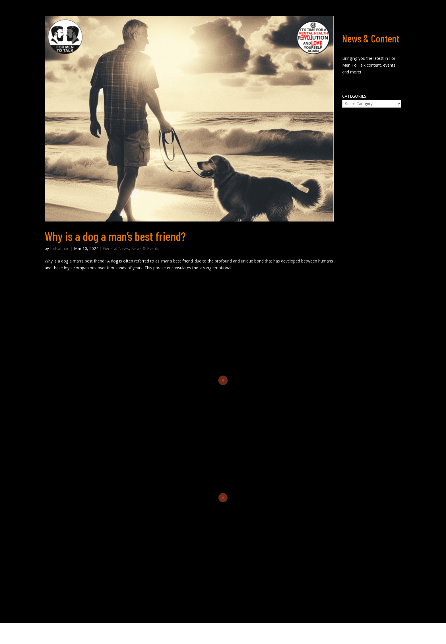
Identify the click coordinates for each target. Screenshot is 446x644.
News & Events (145, 248)
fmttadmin (59, 248)
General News (116, 248)
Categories (354, 96)
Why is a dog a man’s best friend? (115, 236)
